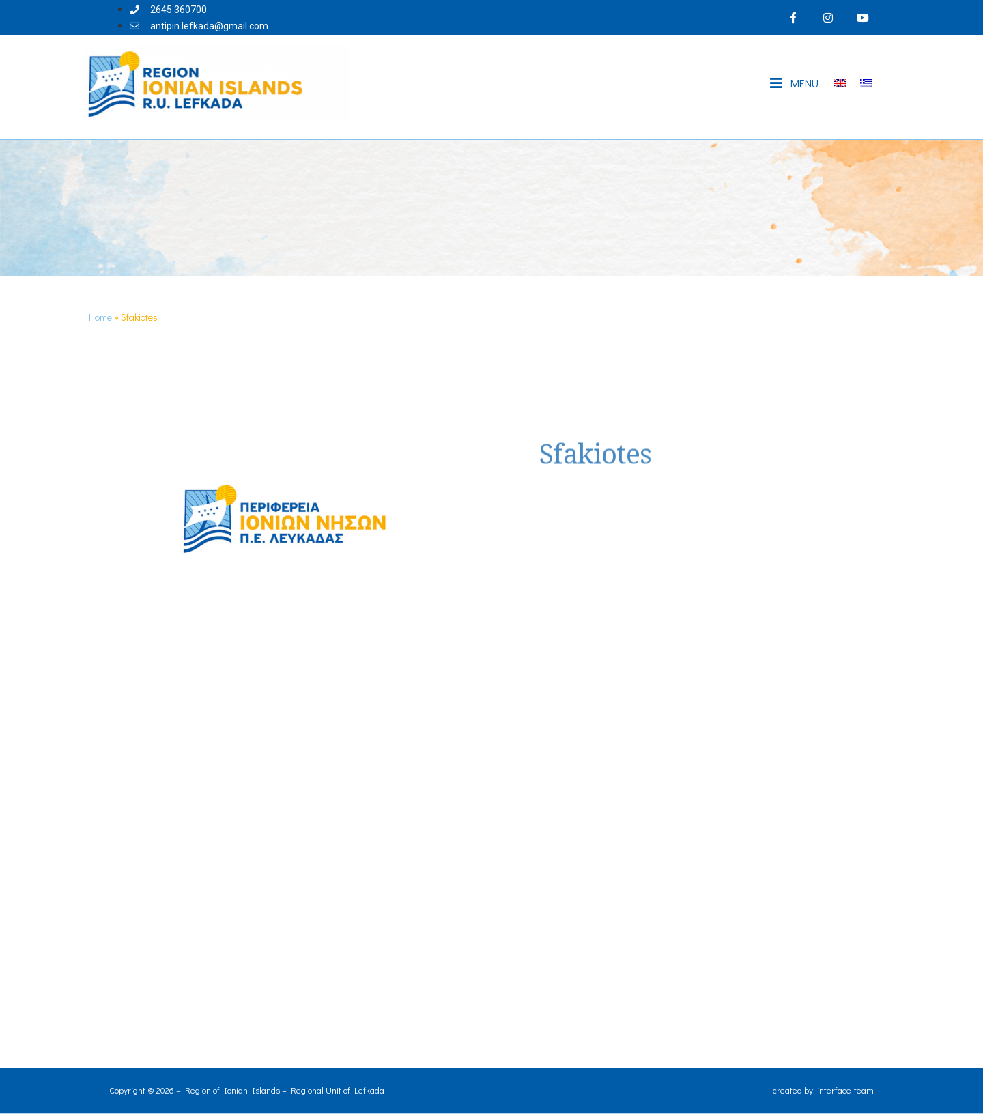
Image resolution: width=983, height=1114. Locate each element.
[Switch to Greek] (866, 83)
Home (100, 317)
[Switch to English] (840, 83)
